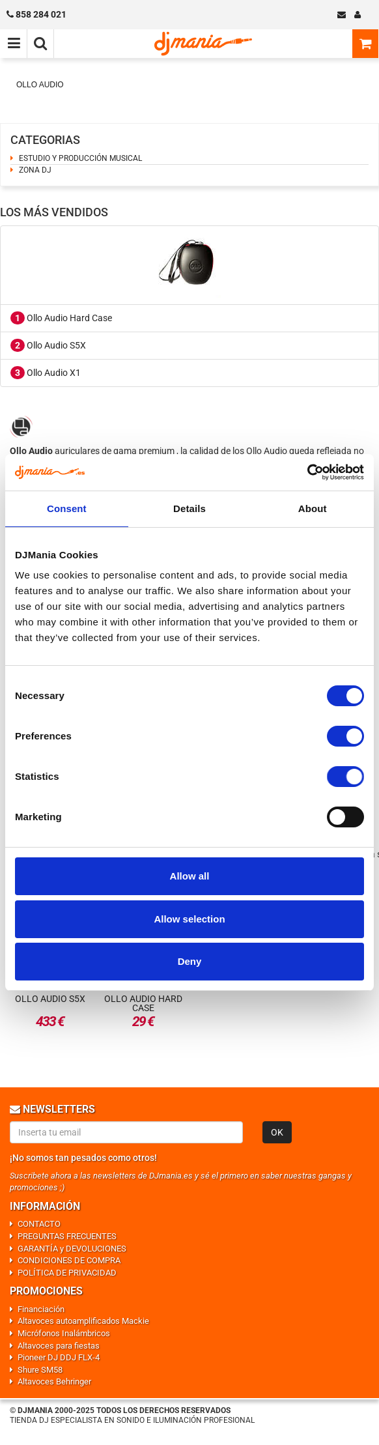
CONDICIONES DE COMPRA (69, 1260)
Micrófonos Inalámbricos (64, 1333)
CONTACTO (39, 1224)
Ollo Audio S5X (48, 345)
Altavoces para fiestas (59, 1346)
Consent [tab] (67, 508)
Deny (190, 961)
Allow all (190, 875)
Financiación (41, 1309)
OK (277, 1132)
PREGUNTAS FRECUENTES (67, 1236)
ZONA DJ (35, 170)
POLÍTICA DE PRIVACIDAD (67, 1273)
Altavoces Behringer (54, 1381)
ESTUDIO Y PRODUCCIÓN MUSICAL (80, 158)
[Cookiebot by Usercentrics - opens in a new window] (307, 472)
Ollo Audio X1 (45, 372)
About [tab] (312, 508)
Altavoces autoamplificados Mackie (83, 1321)
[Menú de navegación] (14, 44)
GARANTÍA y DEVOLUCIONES (72, 1248)
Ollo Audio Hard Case (61, 318)
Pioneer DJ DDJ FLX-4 (59, 1357)
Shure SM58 (40, 1370)
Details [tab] (189, 508)
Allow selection (189, 918)
